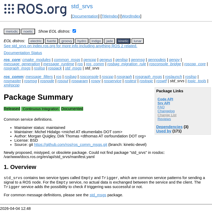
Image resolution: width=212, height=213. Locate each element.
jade (109, 41)
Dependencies (169, 127)
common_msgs (67, 60)
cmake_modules (36, 60)
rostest (130, 81)
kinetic (123, 41)
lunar (138, 41)
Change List (167, 115)
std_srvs (82, 6)
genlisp (121, 60)
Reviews (164, 119)
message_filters (39, 77)
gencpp (89, 60)
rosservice (112, 81)
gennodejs (157, 60)
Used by (163, 131)
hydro (81, 41)
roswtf (161, 81)
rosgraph (124, 77)
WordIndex (130, 16)
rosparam (79, 81)
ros (80, 64)
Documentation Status (23, 53)
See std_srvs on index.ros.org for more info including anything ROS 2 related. (70, 46)
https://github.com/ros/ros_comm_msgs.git (70, 144)
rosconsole (89, 77)
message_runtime (58, 64)
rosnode (47, 81)
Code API (165, 99)
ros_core (12, 60)
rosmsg (30, 81)
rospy (96, 81)
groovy (66, 41)
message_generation (22, 64)
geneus (105, 60)
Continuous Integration (40, 109)
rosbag (71, 77)
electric (36, 41)
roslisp (39, 68)
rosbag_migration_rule (126, 64)
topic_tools (197, 81)
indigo (96, 41)
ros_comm (95, 64)
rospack (55, 68)
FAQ (161, 107)
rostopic (146, 81)
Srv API (164, 103)
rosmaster (12, 81)
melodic (12, 31)
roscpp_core (195, 64)
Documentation (85, 16)
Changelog (166, 111)
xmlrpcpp (11, 85)
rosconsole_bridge (165, 64)
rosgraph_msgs (17, 68)
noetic (28, 31)
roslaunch (173, 77)
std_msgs (73, 68)
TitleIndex (109, 16)
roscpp (107, 77)
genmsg (138, 60)
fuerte (51, 41)
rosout (62, 81)
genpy (174, 60)
